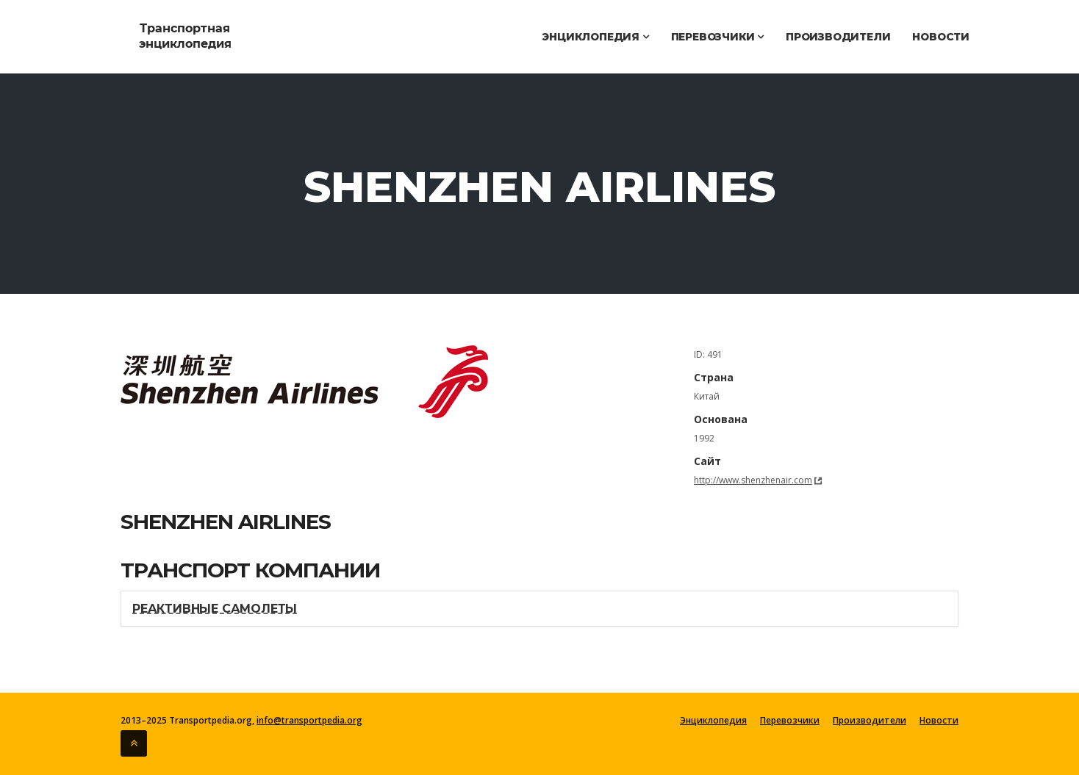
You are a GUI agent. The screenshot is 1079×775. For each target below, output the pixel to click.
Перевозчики (717, 36)
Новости (940, 36)
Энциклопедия (595, 36)
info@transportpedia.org (309, 720)
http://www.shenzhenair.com (753, 480)
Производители (838, 36)
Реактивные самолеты (214, 609)
